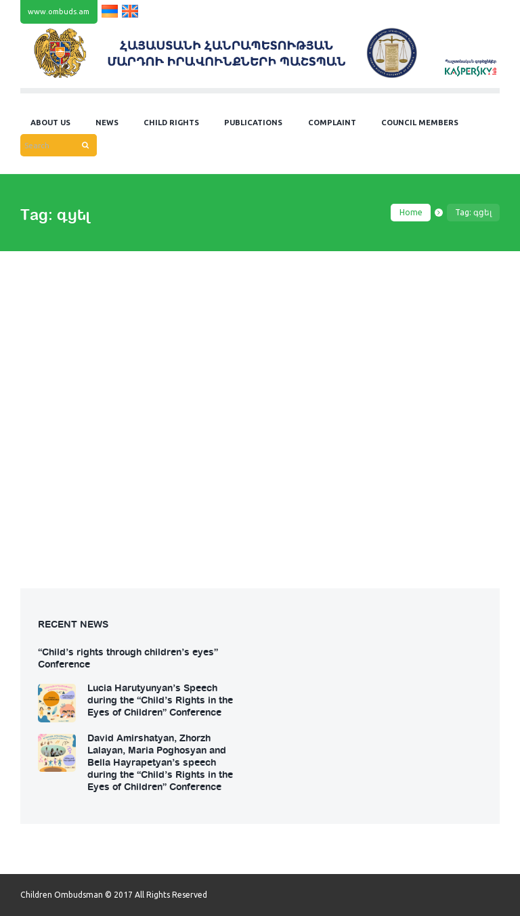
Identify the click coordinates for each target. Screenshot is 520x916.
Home (410, 212)
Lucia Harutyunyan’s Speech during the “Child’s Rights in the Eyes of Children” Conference (160, 699)
